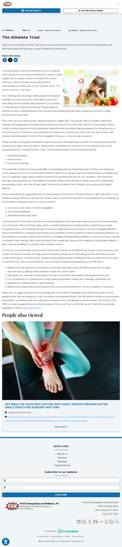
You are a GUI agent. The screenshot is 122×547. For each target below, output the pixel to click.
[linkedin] (79, 521)
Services (62, 457)
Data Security (57, 536)
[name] (63, 480)
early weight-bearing (17, 417)
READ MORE (61, 427)
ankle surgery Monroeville (16, 421)
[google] (84, 521)
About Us (62, 454)
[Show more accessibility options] (5, 542)
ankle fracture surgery (38, 417)
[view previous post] (7, 30)
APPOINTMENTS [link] (31, 11)
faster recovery (89, 417)
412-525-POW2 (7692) (91, 11)
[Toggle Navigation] (117, 4)
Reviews (62, 461)
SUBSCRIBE (61, 495)
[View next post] (26, 30)
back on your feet (106, 417)
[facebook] (95, 521)
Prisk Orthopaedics (37, 421)
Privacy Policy (43, 536)
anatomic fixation (55, 421)
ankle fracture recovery (60, 417)
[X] (90, 521)
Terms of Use (77, 536)
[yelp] (106, 521)
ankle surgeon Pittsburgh (76, 421)
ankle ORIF (76, 417)
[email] (64, 487)
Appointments (62, 465)
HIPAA (67, 536)
